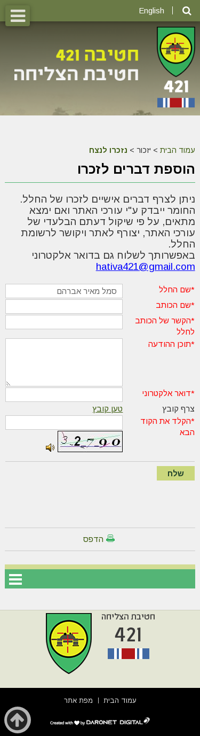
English (151, 10)
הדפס (93, 539)
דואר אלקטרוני (166, 393)
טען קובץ (107, 408)
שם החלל (175, 289)
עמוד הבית (177, 150)
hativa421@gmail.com (145, 266)
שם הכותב (173, 304)
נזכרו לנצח (108, 150)
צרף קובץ (178, 408)
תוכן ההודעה (169, 343)
